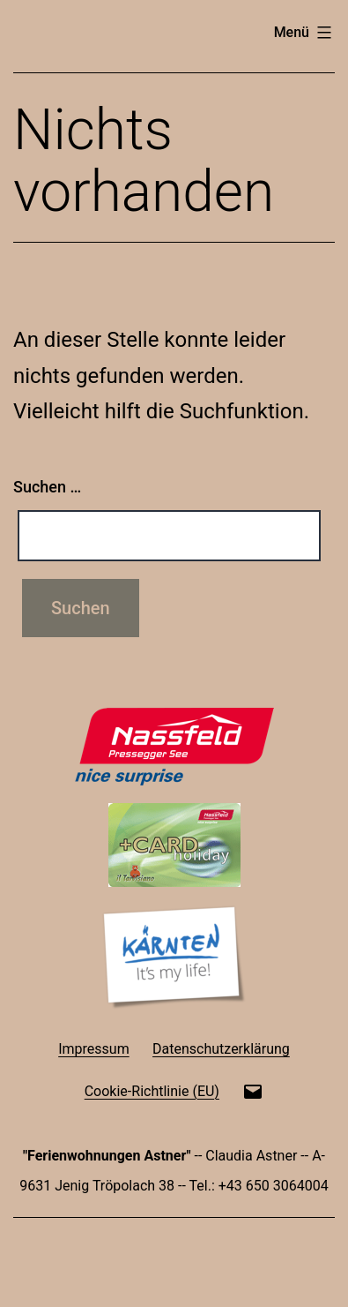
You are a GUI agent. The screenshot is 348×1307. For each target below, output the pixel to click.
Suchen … (47, 486)
